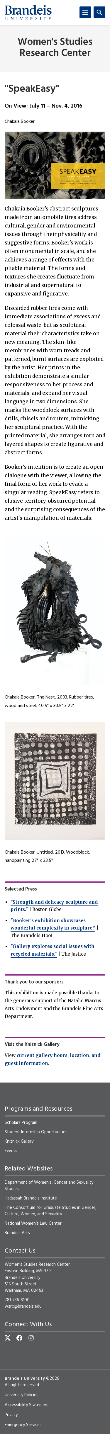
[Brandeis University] (28, 13)
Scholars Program (21, 1122)
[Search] (99, 12)
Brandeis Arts (17, 1232)
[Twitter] (8, 1338)
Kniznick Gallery (19, 1141)
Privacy (11, 1414)
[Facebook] (19, 1338)
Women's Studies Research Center (55, 48)
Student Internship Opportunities (36, 1132)
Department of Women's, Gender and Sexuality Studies (49, 1185)
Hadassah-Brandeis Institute (31, 1198)
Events (11, 1150)
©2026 (52, 1378)
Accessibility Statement (27, 1404)
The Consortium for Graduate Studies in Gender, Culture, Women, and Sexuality (50, 1211)
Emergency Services (23, 1424)
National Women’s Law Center (33, 1223)
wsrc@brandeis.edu (23, 1306)
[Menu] (85, 12)
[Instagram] (31, 1338)
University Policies (21, 1395)
